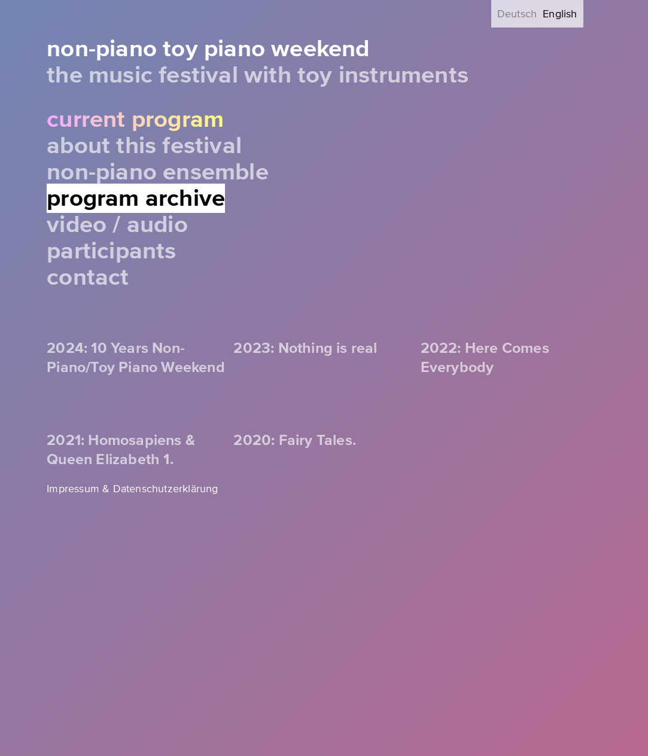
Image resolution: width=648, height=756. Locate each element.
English (560, 13)
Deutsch (517, 13)
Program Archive (136, 198)
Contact (88, 277)
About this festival (144, 145)
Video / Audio (117, 224)
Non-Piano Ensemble (158, 172)
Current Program (135, 119)
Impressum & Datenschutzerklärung (132, 488)
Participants (111, 251)
